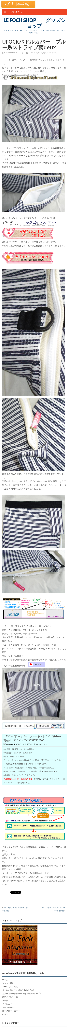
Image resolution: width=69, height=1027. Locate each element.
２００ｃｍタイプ (35, 53)
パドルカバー (8, 1004)
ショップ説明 (8, 983)
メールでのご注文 (10, 986)
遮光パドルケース (50, 53)
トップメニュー (14, 12)
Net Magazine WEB (11, 53)
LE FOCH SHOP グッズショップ (34, 23)
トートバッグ (8, 1007)
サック (5, 1000)
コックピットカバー (11, 1011)
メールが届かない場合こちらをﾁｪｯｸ (18, 990)
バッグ (5, 1014)
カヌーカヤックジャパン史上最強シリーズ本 (22, 993)
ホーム (5, 979)
